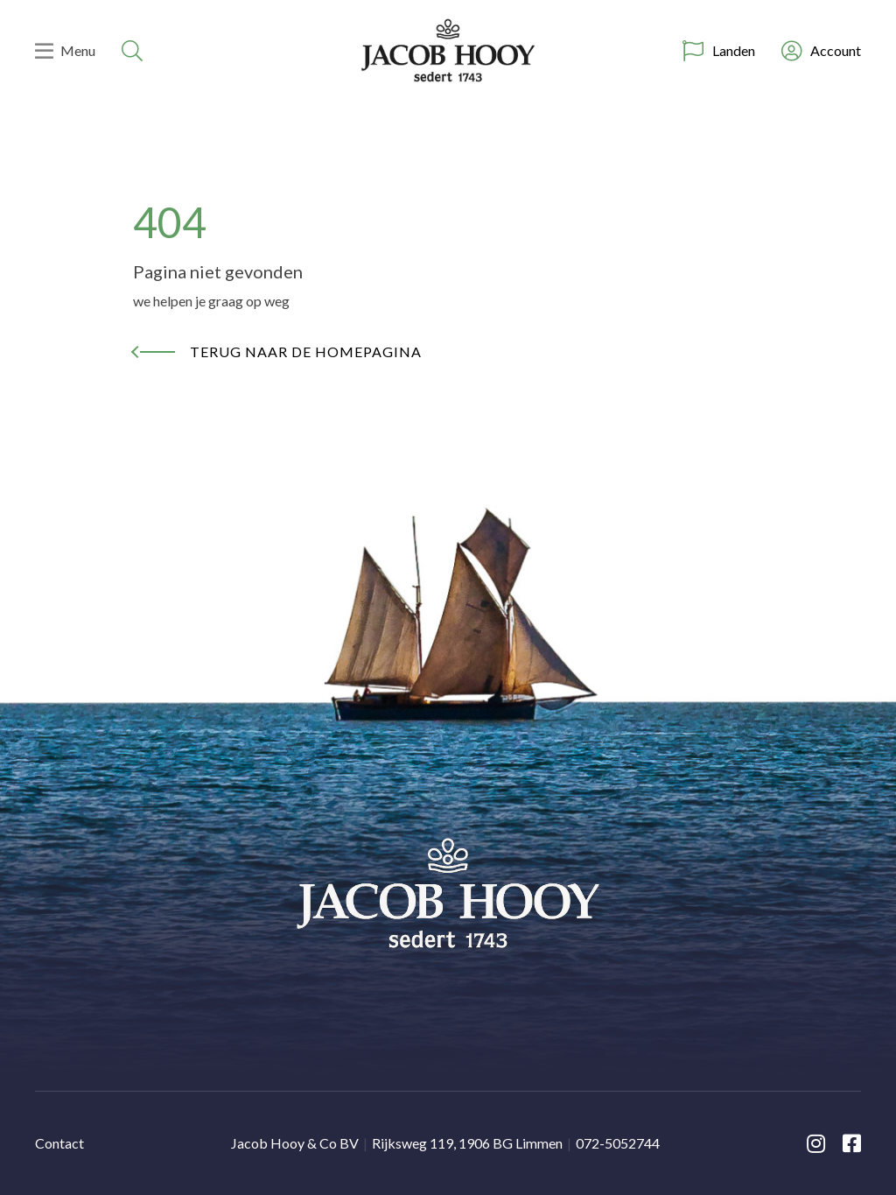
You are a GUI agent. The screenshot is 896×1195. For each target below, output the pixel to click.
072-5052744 (618, 1143)
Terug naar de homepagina (306, 351)
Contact (59, 1143)
